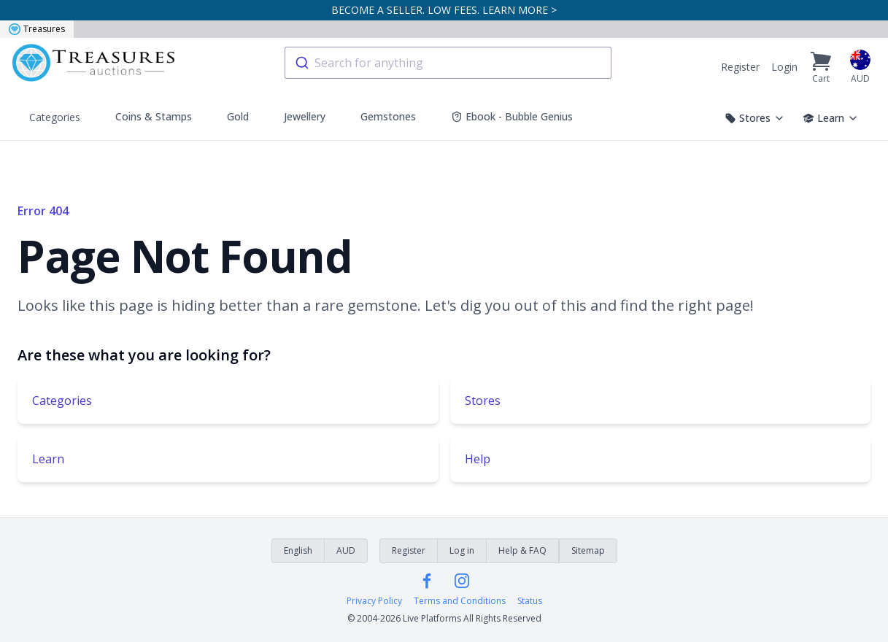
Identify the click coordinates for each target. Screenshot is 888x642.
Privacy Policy (374, 601)
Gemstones (388, 116)
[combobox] (448, 63)
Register (740, 67)
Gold (238, 116)
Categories (54, 117)
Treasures (37, 29)
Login (784, 67)
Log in (461, 550)
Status (529, 601)
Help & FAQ (522, 550)
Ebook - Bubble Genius (512, 116)
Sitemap (588, 550)
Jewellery (304, 116)
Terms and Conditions (460, 601)
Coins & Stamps (153, 116)
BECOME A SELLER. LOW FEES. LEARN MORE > (444, 10)
